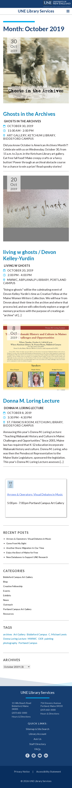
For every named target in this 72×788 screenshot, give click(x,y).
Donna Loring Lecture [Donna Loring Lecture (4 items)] (14, 638)
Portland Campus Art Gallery (17, 609)
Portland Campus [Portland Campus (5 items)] (27, 642)
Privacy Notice (22, 771)
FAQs (37, 749)
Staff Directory (37, 743)
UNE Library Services (36, 11)
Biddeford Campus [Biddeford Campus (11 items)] (37, 634)
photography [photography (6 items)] (10, 642)
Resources (8, 613)
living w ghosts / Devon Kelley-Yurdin (29, 255)
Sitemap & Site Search (37, 728)
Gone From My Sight (16, 543)
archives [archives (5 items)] (7, 634)
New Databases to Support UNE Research (27, 557)
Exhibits (7, 595)
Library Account (37, 733)
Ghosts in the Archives (29, 114)
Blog (5, 581)
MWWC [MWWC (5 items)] (32, 638)
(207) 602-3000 (19, 712)
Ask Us (37, 738)
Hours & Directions (21, 716)
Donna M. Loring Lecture (31, 401)
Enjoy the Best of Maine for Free (22, 552)
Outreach (8, 604)
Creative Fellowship (13, 586)
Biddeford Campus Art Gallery (18, 577)
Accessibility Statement (48, 771)
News (6, 600)
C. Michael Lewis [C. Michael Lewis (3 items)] (57, 634)
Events (6, 590)
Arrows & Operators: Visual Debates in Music (35, 494)
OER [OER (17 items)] (40, 638)
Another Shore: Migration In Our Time (25, 548)
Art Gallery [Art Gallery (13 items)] (19, 634)
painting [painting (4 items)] (49, 638)
